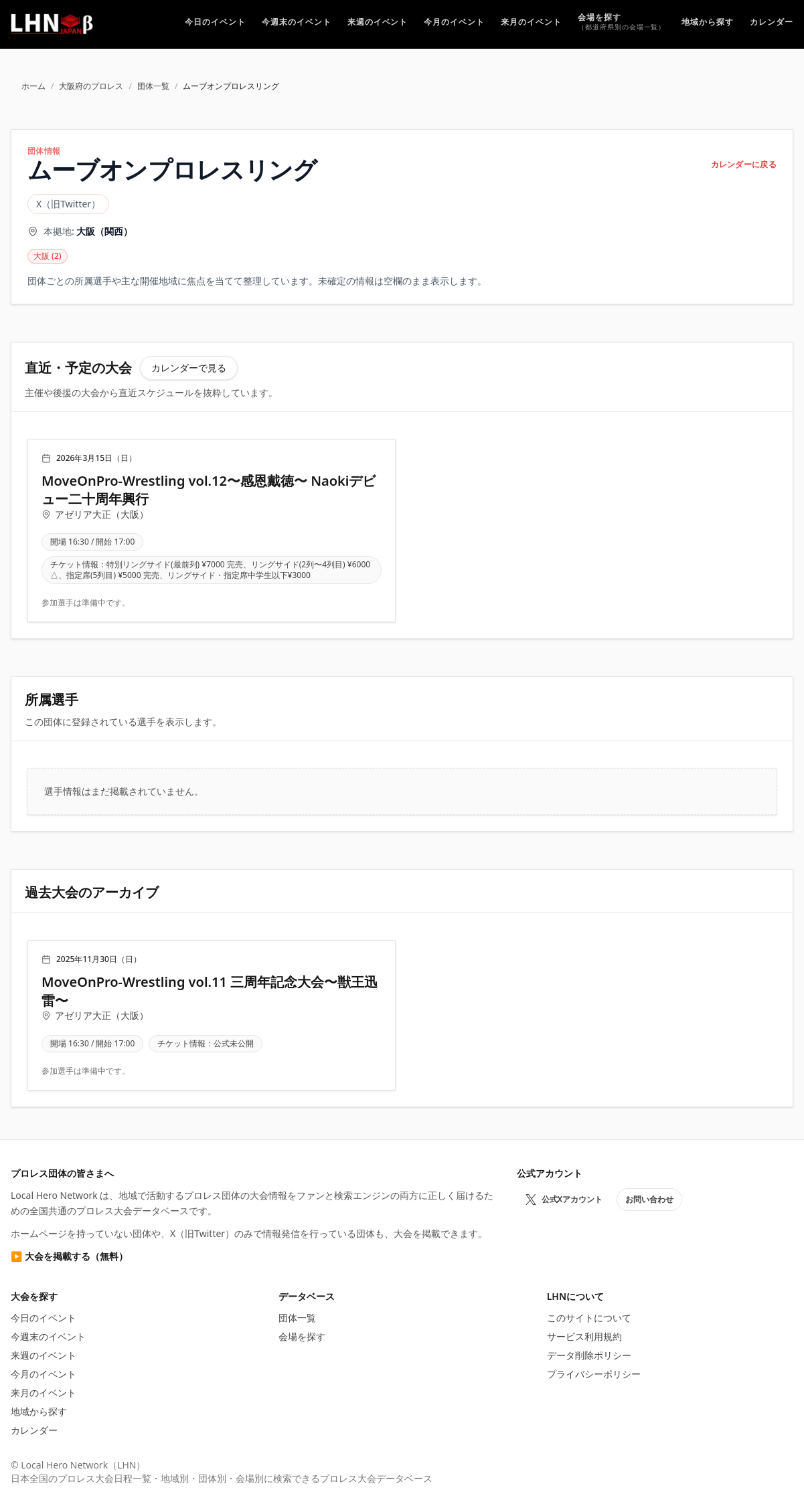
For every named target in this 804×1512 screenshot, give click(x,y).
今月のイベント (43, 1373)
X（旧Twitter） (68, 203)
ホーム (33, 86)
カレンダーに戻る (744, 164)
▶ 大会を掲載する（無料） (69, 1256)
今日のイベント (43, 1317)
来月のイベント (43, 1392)
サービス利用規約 (584, 1336)
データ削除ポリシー (589, 1355)
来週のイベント (43, 1355)
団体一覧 (153, 86)
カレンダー (34, 1430)
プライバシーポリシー (594, 1373)
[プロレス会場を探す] (622, 23)
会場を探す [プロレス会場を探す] (301, 1336)
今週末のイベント (48, 1336)
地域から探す (39, 1411)
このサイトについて (589, 1317)
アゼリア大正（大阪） (102, 514)
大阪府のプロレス (91, 86)
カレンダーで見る (188, 367)
